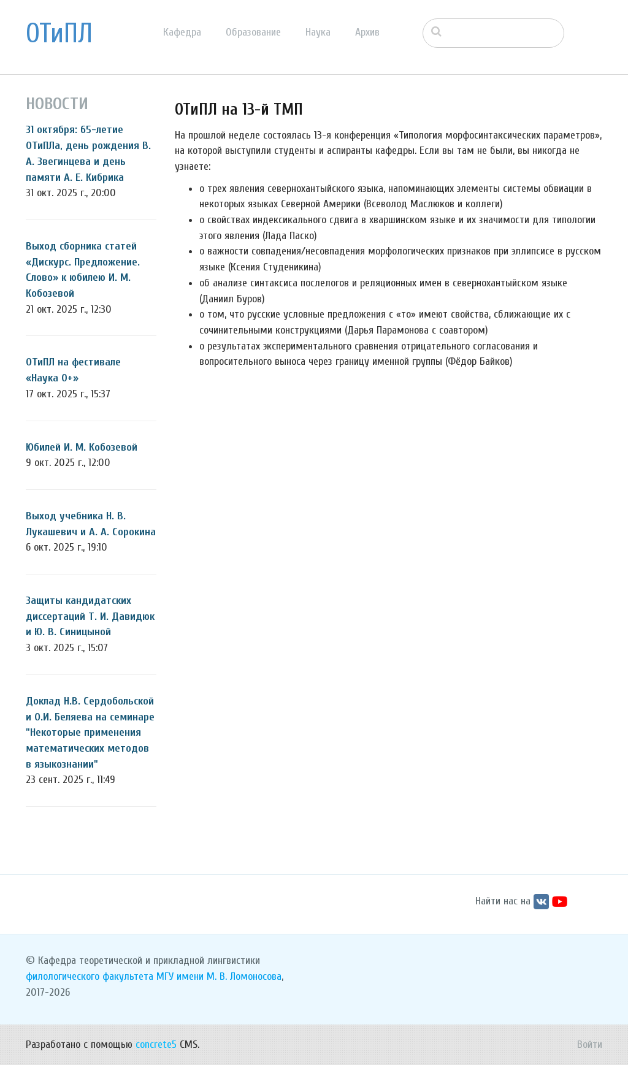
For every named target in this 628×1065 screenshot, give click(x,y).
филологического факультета (89, 976)
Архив (367, 32)
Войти (589, 1044)
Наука (318, 32)
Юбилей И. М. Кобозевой (81, 447)
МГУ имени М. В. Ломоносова (218, 976)
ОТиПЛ (59, 34)
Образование (253, 32)
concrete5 (156, 1044)
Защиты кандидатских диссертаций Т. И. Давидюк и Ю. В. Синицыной (90, 616)
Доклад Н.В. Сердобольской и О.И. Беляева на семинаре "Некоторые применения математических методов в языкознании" (90, 733)
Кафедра (182, 32)
